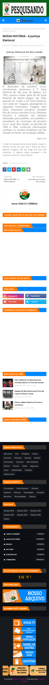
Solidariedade (16, 470)
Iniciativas (40, 492)
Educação (17, 458)
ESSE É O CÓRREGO (11, 45)
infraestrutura (9, 474)
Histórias (17, 492)
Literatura (20, 462)
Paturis (25, 549)
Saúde (24, 466)
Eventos (37, 458)
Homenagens (29, 492)
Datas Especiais (22, 488)
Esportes (28, 458)
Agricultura (8, 454)
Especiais (7, 492)
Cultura (35, 454)
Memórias (7, 496)
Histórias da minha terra (22, 29)
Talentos (32, 496)
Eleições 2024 (22, 515)
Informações (8, 462)
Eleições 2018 (22, 511)
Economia (7, 458)
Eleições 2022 (9, 515)
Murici (25, 544)
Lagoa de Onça (25, 539)
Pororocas (25, 554)
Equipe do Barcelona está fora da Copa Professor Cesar (29, 392)
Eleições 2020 (36, 511)
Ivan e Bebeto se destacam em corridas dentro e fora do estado (29, 381)
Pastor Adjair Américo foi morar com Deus (28, 403)
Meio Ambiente (32, 462)
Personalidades (20, 496)
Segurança (34, 466)
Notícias (7, 466)
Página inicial (7, 29)
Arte (16, 454)
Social (6, 470)
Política (6, 519)
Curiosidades (8, 488)
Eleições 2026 (36, 515)
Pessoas (16, 466)
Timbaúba (25, 559)
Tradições (28, 470)
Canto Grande (25, 534)
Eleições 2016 (9, 511)
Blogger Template (19, 679)
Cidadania (25, 454)
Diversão (34, 488)
